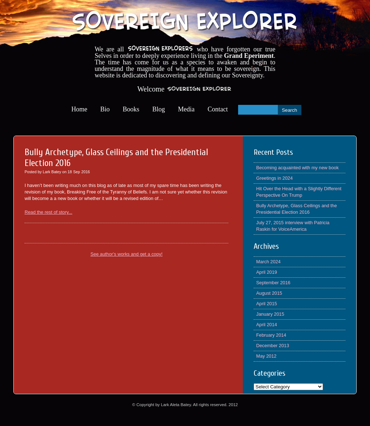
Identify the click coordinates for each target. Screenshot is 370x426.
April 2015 (266, 303)
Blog (158, 109)
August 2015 (269, 293)
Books (131, 109)
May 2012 (266, 356)
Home (79, 109)
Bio (105, 109)
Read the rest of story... (48, 212)
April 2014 (266, 324)
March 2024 (268, 261)
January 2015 (270, 314)
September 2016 (273, 282)
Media (186, 109)
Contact (218, 109)
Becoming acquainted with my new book (297, 167)
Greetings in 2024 (274, 178)
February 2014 (271, 335)
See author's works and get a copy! (126, 254)
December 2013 (272, 345)
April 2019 (266, 272)
